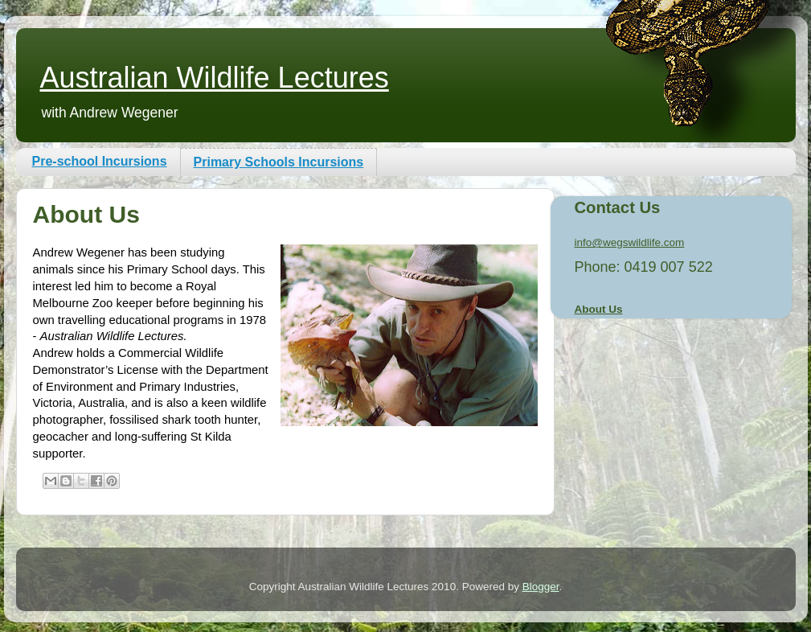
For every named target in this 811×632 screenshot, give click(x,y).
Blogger (540, 587)
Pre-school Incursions (99, 161)
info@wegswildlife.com (630, 242)
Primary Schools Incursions (279, 162)
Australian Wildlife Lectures (214, 77)
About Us (599, 309)
